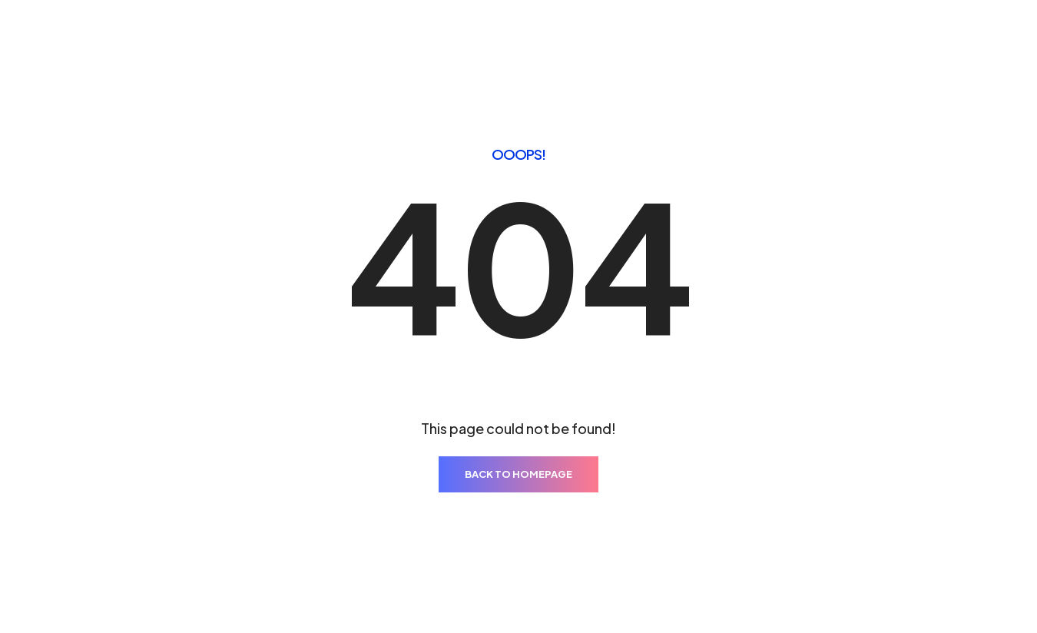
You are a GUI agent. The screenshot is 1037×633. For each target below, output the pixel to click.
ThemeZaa (917, 593)
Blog (675, 47)
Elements (529, 47)
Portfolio (449, 47)
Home (317, 47)
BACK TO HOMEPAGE (518, 434)
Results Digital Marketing (154, 593)
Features (609, 47)
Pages (379, 47)
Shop (730, 47)
